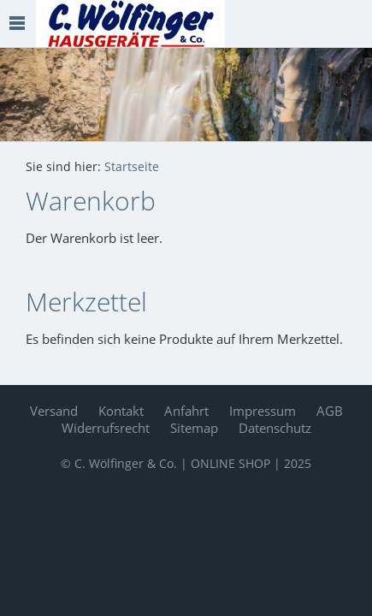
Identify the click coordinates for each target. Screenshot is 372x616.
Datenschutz (275, 427)
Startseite (131, 167)
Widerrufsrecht (106, 427)
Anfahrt (186, 410)
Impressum (262, 410)
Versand (54, 410)
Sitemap (194, 427)
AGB (329, 410)
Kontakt (121, 410)
